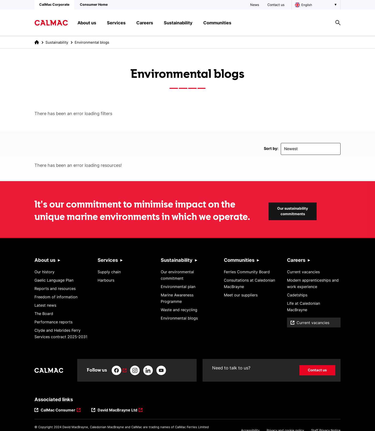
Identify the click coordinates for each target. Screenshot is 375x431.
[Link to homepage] (51, 23)
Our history (44, 271)
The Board (43, 313)
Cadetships (297, 295)
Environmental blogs (179, 318)
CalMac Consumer (58, 410)
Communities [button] (217, 22)
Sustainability (56, 42)
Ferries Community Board (247, 271)
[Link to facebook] (119, 370)
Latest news (45, 305)
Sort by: (271, 148)
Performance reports (53, 322)
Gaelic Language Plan (53, 280)
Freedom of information (55, 296)
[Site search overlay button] (338, 22)
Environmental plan (178, 286)
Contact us (275, 5)
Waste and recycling (179, 309)
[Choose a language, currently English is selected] (316, 5)
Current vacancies (303, 271)
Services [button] (116, 22)
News (254, 5)
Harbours (106, 280)
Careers (296, 260)
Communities (239, 260)
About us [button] (86, 22)
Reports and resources (55, 288)
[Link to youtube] (161, 370)
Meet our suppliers (241, 295)
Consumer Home (94, 4)
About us (44, 260)
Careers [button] (144, 22)
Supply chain (109, 271)
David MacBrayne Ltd (117, 410)
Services (108, 260)
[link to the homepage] (36, 42)
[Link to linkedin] (148, 370)
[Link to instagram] (135, 370)
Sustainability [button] (178, 22)
